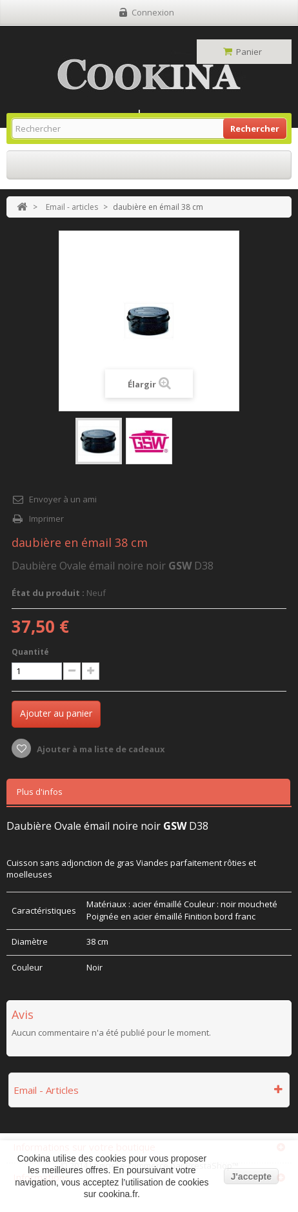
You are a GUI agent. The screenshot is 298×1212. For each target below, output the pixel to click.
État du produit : (48, 593)
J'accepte (251, 1176)
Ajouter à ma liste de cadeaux (100, 749)
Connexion (153, 12)
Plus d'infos (40, 791)
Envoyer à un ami (63, 499)
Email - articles (72, 206)
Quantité (30, 651)
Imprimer (46, 518)
